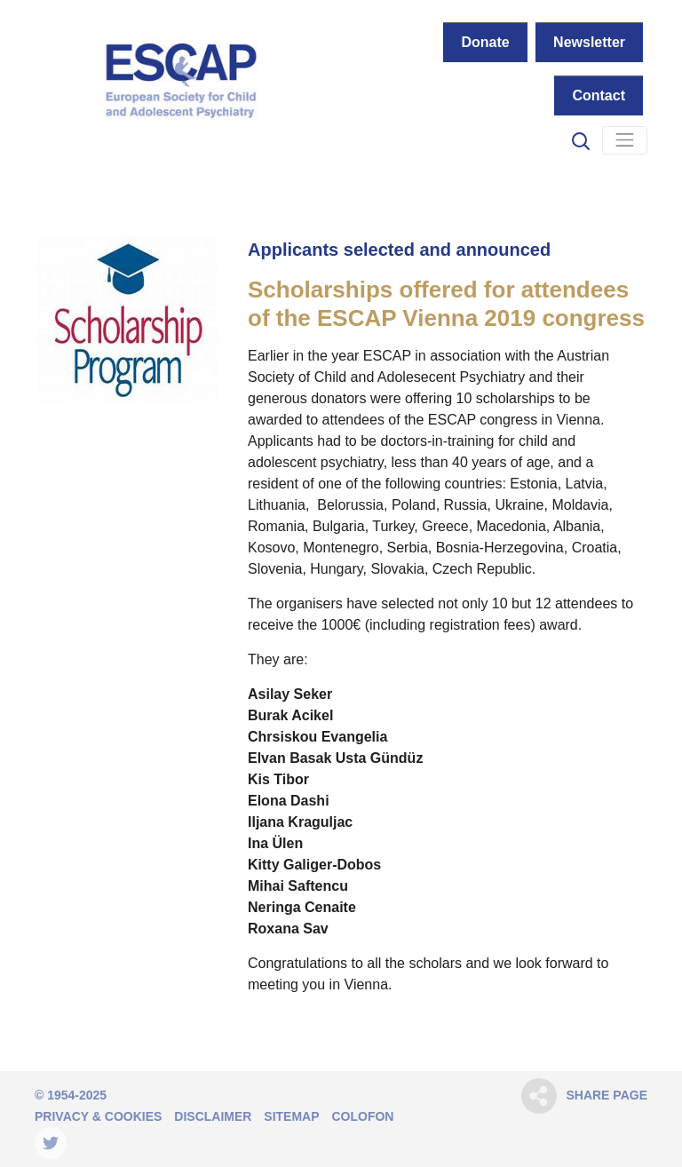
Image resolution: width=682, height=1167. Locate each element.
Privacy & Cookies (98, 1116)
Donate (485, 42)
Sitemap (291, 1116)
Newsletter (589, 42)
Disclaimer (212, 1116)
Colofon (362, 1116)
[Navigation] (624, 140)
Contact (598, 95)
